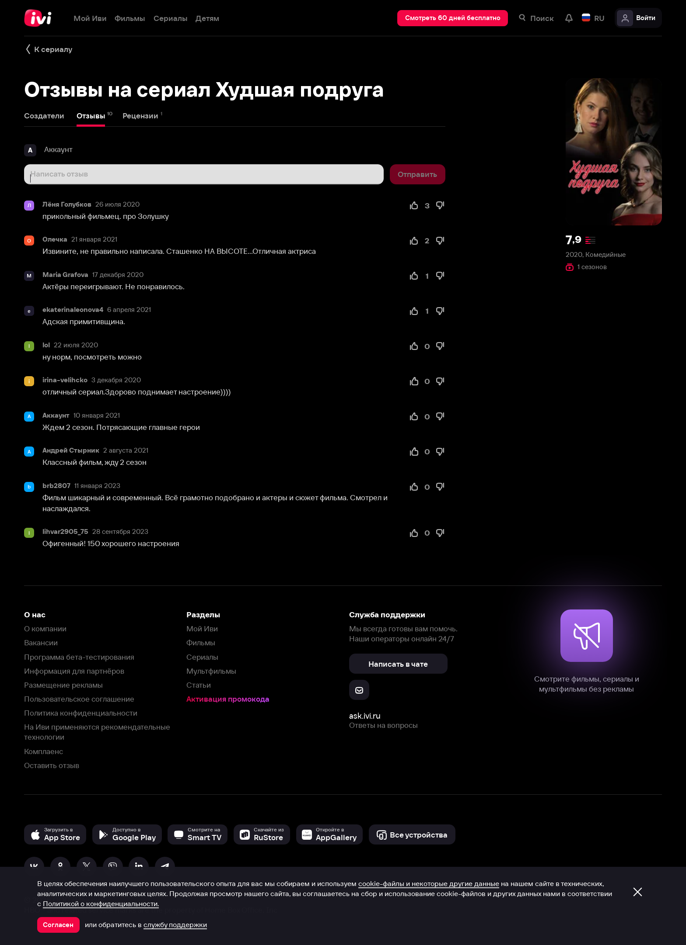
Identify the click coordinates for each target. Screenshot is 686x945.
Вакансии (41, 642)
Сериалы (202, 657)
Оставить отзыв (51, 765)
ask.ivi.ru (365, 715)
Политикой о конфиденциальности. (101, 903)
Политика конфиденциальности (80, 713)
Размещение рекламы (63, 685)
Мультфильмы (211, 671)
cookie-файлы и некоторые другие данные (428, 883)
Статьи (198, 685)
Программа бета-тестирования (79, 657)
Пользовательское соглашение (79, 699)
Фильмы (200, 642)
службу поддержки (175, 924)
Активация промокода (228, 699)
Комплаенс (43, 751)
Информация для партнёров (74, 671)
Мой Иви (202, 628)
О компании (45, 628)
